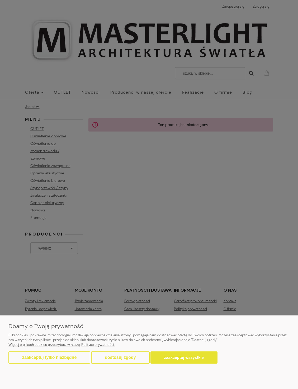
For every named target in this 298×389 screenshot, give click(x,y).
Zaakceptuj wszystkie (184, 357)
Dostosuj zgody (120, 357)
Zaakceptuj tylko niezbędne (49, 357)
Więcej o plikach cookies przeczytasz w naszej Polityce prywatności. (61, 344)
